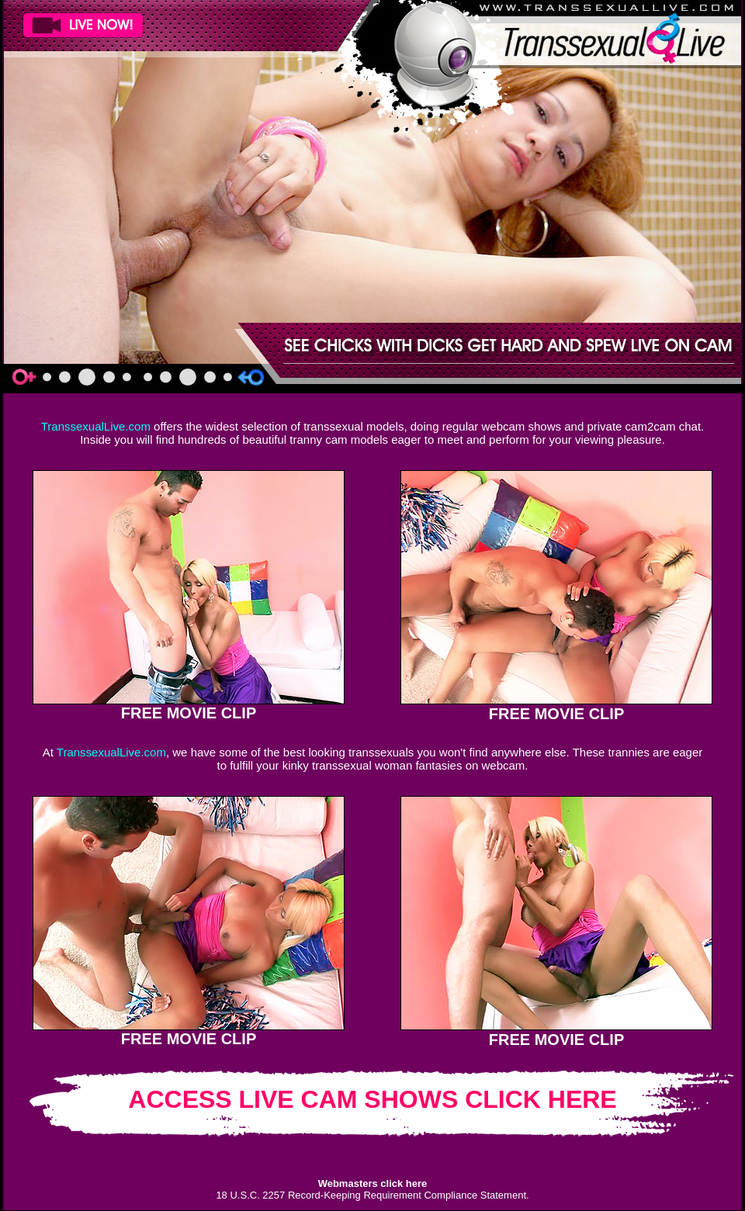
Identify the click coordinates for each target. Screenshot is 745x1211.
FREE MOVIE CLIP (188, 712)
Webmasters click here (373, 1183)
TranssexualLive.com (96, 426)
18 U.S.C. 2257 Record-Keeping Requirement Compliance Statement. (372, 1195)
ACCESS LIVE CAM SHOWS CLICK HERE (372, 1099)
